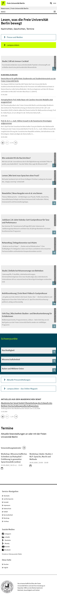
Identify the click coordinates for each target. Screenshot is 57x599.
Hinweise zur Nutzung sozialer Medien (12, 554)
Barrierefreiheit (8, 515)
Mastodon (8, 540)
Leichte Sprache (8, 499)
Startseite (6, 496)
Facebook (7, 550)
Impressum (7, 505)
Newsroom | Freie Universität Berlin (14, 8)
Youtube (7, 546)
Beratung (6, 518)
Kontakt (6, 502)
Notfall (6, 512)
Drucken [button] (6, 564)
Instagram (8, 534)
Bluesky (7, 543)
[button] (3, 143)
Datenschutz (7, 508)
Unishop (6, 521)
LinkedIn (7, 537)
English (6, 567)
